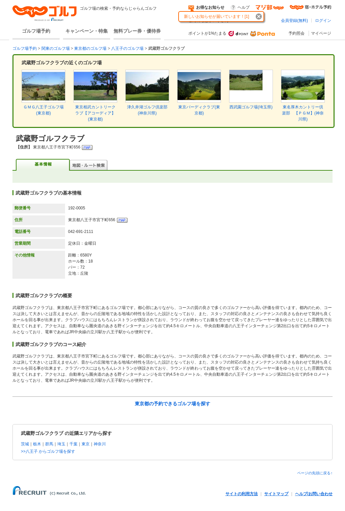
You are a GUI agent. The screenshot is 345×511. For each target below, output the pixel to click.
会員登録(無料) (294, 20)
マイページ (321, 33)
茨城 (25, 444)
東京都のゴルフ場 (90, 48)
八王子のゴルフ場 (127, 48)
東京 (86, 444)
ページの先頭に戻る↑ (315, 473)
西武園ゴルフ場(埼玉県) (251, 107)
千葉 (73, 444)
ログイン (323, 20)
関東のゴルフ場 (55, 48)
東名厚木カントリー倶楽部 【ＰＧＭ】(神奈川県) (303, 113)
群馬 (49, 444)
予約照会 (296, 33)
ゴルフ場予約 (36, 31)
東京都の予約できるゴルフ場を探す (172, 403)
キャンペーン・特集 (86, 31)
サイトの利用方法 (241, 493)
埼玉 (61, 444)
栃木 (37, 444)
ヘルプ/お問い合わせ (314, 493)
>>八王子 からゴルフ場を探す (48, 451)
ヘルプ (244, 7)
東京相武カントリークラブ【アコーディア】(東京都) (95, 113)
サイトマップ (276, 493)
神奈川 (100, 444)
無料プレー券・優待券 (137, 31)
